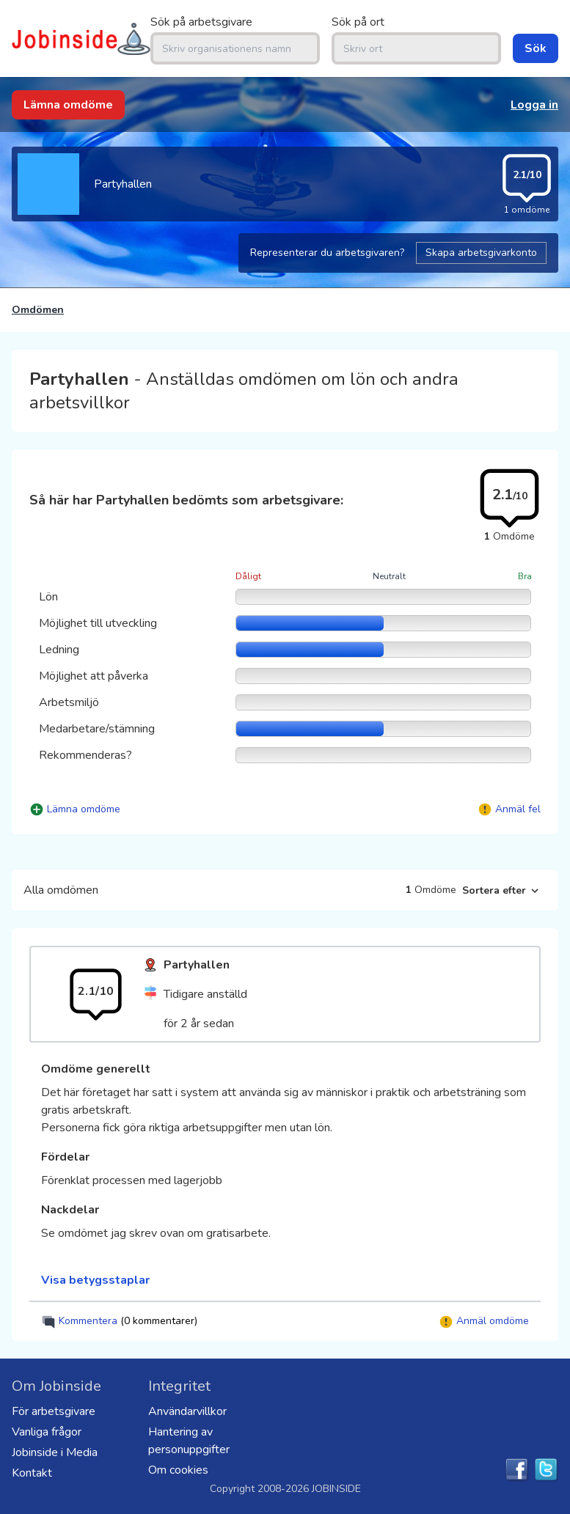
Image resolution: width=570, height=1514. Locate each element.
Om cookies (178, 1470)
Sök (536, 48)
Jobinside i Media (55, 1452)
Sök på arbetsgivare (201, 22)
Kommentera (119, 1321)
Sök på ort (358, 22)
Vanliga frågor (46, 1432)
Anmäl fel (518, 809)
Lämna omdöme (68, 105)
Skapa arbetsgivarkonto (481, 253)
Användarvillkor (187, 1411)
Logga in (534, 105)
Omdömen (38, 310)
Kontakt (32, 1473)
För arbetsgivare (53, 1411)
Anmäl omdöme (484, 1321)
